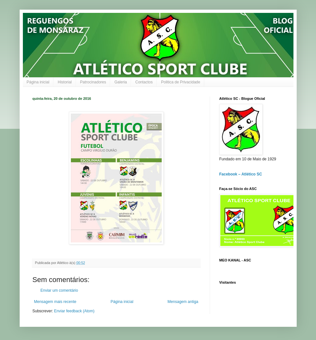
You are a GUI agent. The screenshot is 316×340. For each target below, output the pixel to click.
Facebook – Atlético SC (240, 174)
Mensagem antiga (183, 301)
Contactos (144, 82)
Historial (65, 82)
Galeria (120, 82)
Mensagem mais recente (55, 301)
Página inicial (38, 82)
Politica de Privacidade (180, 82)
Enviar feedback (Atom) (74, 311)
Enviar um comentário (59, 290)
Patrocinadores (93, 82)
